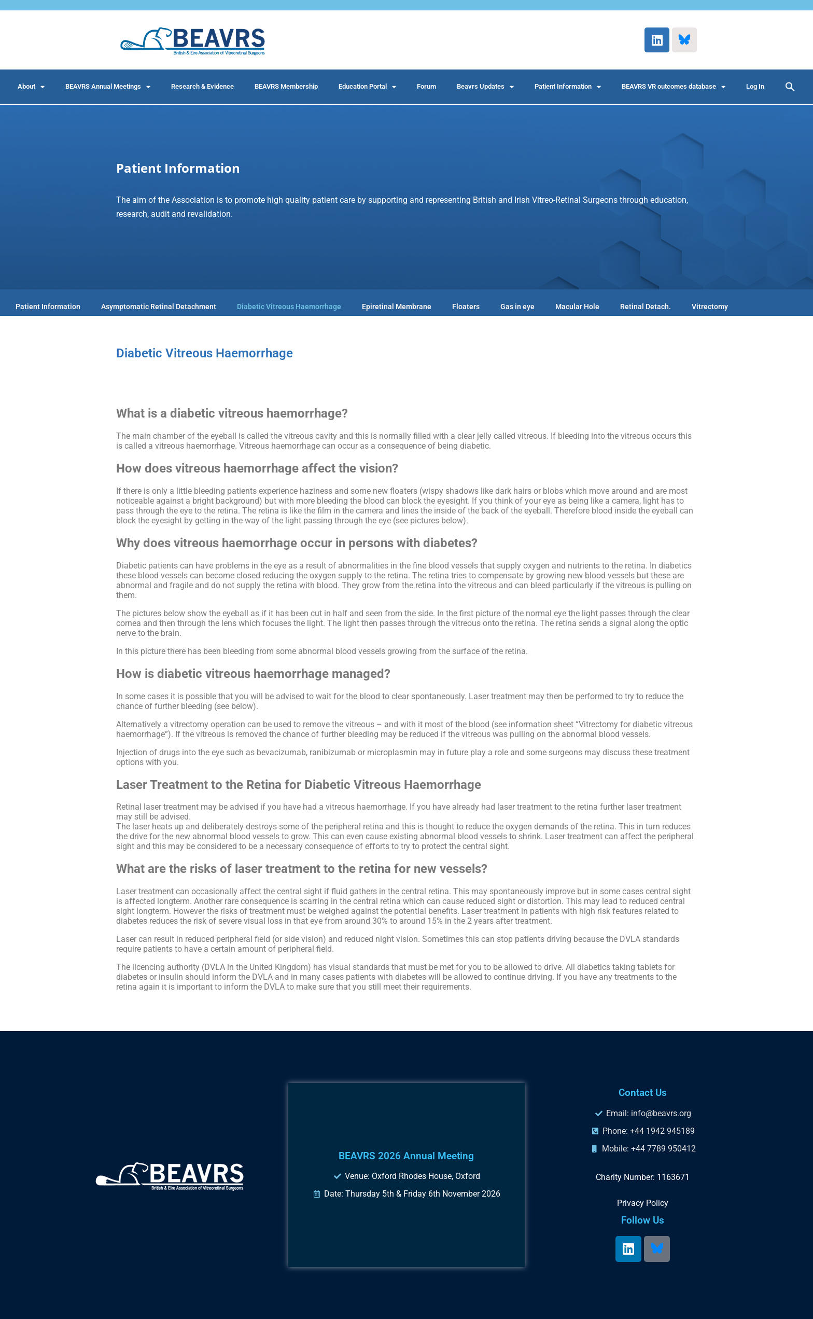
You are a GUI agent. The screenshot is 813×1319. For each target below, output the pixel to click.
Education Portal (367, 86)
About (31, 86)
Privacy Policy (642, 1203)
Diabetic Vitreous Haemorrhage (289, 306)
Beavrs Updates (485, 86)
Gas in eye (517, 306)
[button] (790, 87)
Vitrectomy (710, 306)
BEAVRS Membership (286, 86)
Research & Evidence (202, 86)
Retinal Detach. (645, 306)
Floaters (466, 306)
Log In (755, 86)
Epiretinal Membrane (396, 306)
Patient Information (568, 86)
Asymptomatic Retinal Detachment (158, 306)
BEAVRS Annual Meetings (107, 86)
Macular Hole (577, 306)
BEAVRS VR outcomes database (673, 86)
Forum (426, 86)
